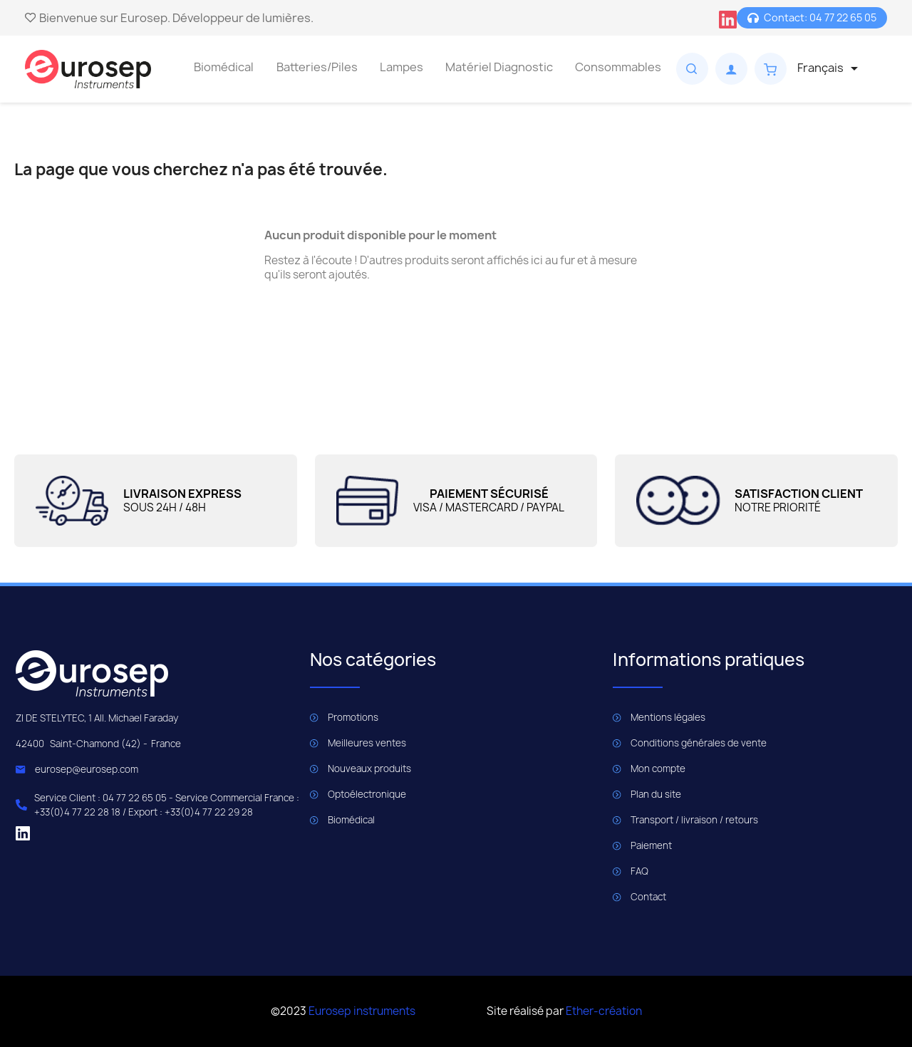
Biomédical (224, 67)
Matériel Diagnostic (499, 67)
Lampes (401, 67)
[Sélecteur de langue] (830, 68)
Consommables (618, 67)
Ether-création (604, 1011)
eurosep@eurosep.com (86, 769)
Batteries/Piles (317, 67)
